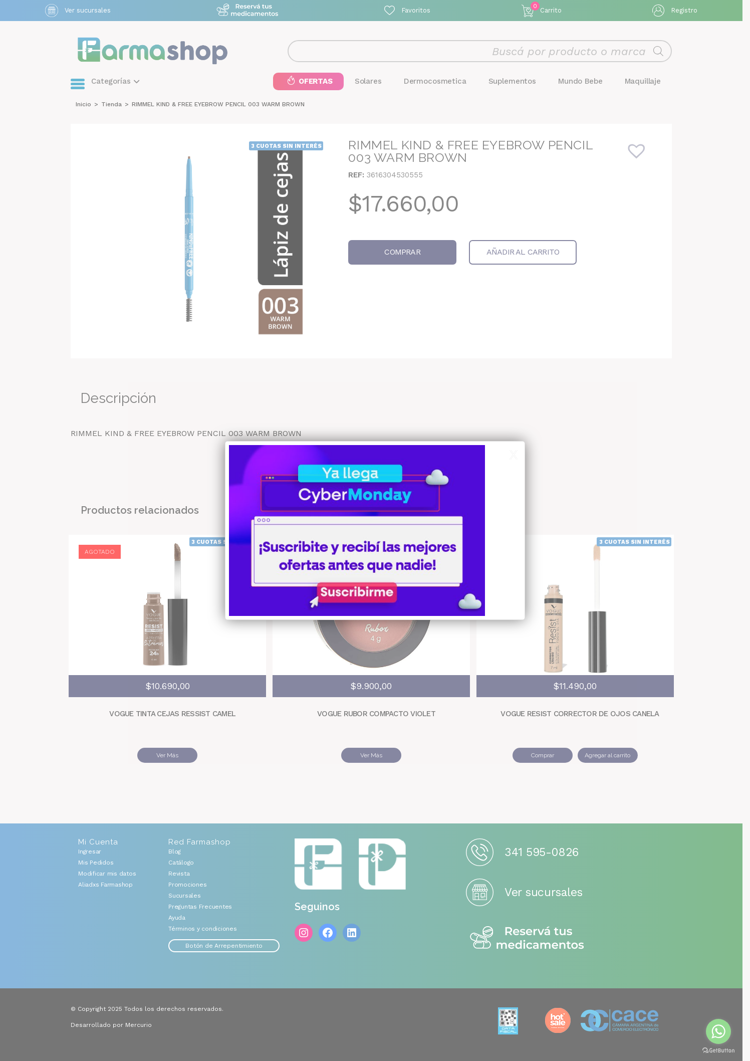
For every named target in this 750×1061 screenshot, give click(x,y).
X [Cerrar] (513, 455)
